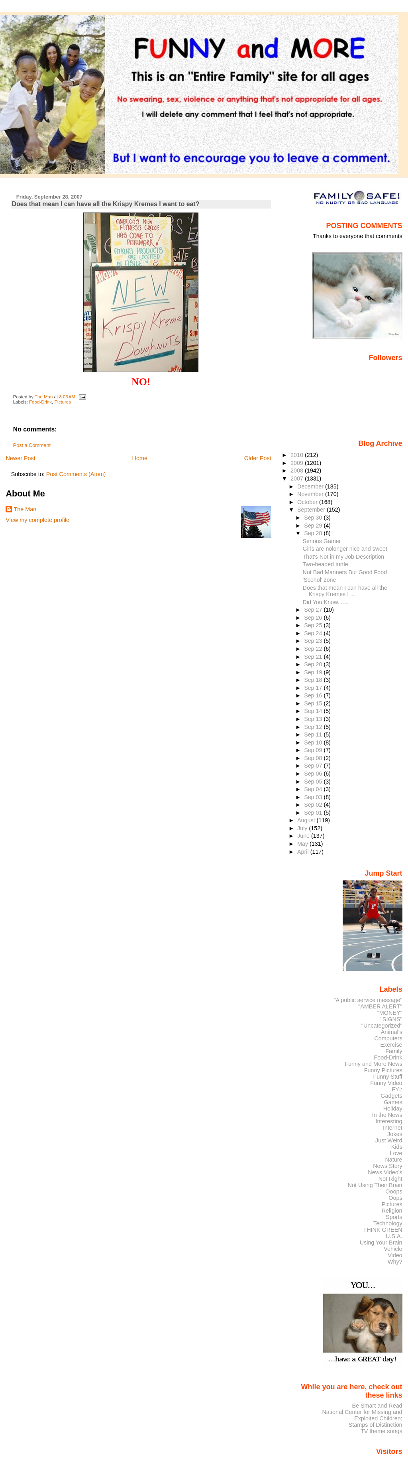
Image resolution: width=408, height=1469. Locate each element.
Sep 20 (314, 664)
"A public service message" (367, 1000)
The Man (25, 509)
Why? (395, 1261)
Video (395, 1255)
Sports (394, 1217)
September (312, 509)
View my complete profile (37, 520)
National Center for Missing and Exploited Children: (362, 1415)
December (311, 486)
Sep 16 (314, 695)
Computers (388, 1038)
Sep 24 (314, 633)
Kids (396, 1147)
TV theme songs (381, 1431)
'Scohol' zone (319, 580)
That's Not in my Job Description (343, 556)
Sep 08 (314, 758)
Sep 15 (314, 703)
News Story (387, 1166)
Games (393, 1102)
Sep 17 (314, 688)
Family (393, 1051)
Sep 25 (314, 625)
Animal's (391, 1032)
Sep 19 (314, 672)
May (303, 844)
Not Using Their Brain (375, 1185)
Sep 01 (314, 812)
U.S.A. (394, 1236)
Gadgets (391, 1096)
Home (139, 458)
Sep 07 (314, 765)
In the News (387, 1115)
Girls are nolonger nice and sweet (345, 548)
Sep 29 (314, 525)
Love (396, 1153)
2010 (297, 455)
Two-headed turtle (325, 564)
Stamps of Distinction (375, 1425)
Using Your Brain (381, 1242)
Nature (393, 1159)
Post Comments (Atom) (76, 474)
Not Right (390, 1179)
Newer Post (20, 458)
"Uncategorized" (381, 1025)
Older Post (257, 458)
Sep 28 (314, 533)
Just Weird (388, 1140)
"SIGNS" (391, 1019)
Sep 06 (314, 773)
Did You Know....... (326, 602)
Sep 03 (314, 797)
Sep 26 (314, 617)
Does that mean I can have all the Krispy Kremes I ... (345, 591)
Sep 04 (314, 789)
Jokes (394, 1134)
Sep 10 (314, 742)
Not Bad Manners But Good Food (345, 572)
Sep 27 (314, 610)
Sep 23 (314, 641)
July (303, 828)
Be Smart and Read (377, 1405)
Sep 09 (314, 750)
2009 (297, 463)
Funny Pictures (383, 1070)
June (304, 836)
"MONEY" (389, 1013)
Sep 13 (314, 719)
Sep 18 (314, 680)
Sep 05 (314, 781)
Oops (395, 1198)
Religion (392, 1210)
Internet (392, 1127)
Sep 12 (314, 727)
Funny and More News (373, 1064)
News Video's (385, 1172)
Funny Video (386, 1083)
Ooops (393, 1191)
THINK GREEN (382, 1230)
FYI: (397, 1089)
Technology (387, 1223)
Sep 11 (314, 734)
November (311, 494)
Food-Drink (40, 402)
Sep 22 (314, 649)
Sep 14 (314, 711)
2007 (297, 478)
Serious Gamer (322, 541)
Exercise (391, 1045)
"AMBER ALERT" (380, 1006)
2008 (297, 470)
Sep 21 (314, 657)
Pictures (62, 402)
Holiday (392, 1108)
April (303, 852)
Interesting (389, 1121)
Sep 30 (314, 517)
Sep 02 (314, 804)
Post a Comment (32, 445)
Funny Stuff (387, 1076)
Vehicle (393, 1249)
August (307, 820)
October (308, 502)
